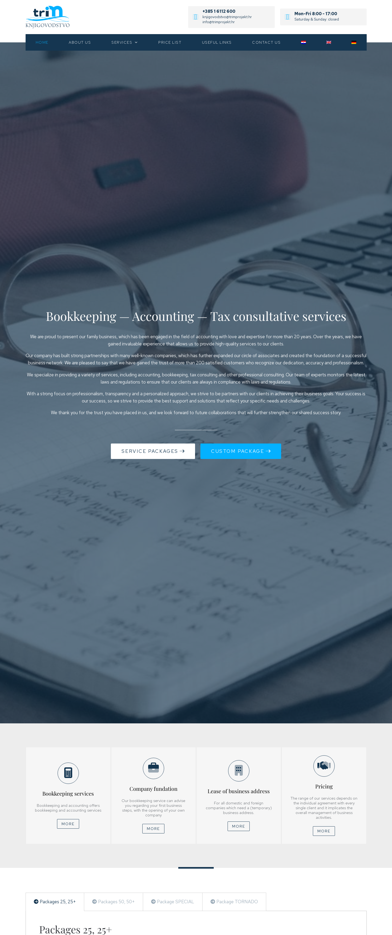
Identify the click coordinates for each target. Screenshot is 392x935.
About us (80, 42)
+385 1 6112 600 (219, 11)
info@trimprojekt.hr (219, 21)
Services (124, 42)
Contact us (266, 42)
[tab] (55, 902)
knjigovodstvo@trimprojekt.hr (227, 16)
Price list (169, 42)
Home (42, 42)
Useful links (217, 42)
